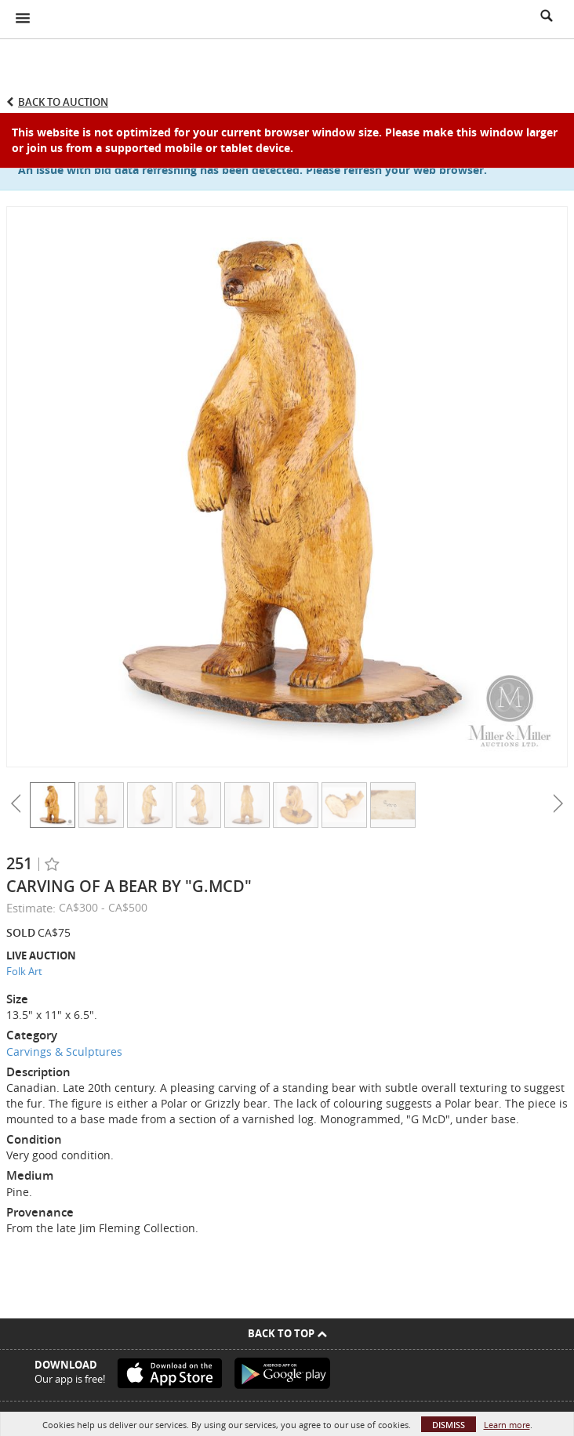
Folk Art (24, 971)
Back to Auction (63, 102)
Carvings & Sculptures (64, 1051)
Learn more (507, 1425)
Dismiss (448, 1425)
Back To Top (287, 1333)
